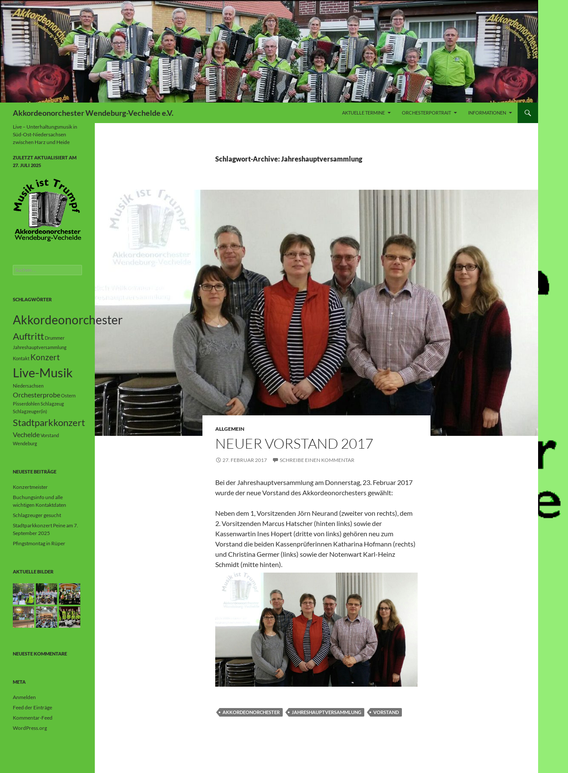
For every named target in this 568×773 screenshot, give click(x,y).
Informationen (487, 112)
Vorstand (386, 712)
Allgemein (229, 429)
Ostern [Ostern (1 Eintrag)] (68, 395)
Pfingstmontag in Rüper (39, 543)
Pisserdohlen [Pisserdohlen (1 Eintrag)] (26, 403)
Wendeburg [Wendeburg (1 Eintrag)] (25, 443)
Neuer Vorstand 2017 (294, 443)
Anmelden (24, 697)
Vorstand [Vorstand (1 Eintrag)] (50, 435)
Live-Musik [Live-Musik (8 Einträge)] (43, 372)
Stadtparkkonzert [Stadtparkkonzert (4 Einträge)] (49, 422)
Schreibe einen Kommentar (317, 460)
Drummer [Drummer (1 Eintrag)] (54, 338)
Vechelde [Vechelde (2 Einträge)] (26, 434)
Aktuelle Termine (363, 112)
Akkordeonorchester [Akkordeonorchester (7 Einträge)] (68, 319)
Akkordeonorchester (251, 712)
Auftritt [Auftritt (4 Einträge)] (28, 336)
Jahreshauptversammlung (326, 712)
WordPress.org (30, 728)
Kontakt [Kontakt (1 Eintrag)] (21, 358)
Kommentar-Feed (33, 717)
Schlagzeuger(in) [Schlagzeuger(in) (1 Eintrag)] (30, 411)
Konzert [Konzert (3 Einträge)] (45, 357)
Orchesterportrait (426, 112)
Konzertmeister (30, 487)
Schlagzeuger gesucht (37, 515)
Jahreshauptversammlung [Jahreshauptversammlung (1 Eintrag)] (40, 347)
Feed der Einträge (32, 707)
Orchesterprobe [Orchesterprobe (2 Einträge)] (36, 395)
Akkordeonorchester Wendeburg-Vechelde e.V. (93, 113)
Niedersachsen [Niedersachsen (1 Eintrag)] (28, 385)
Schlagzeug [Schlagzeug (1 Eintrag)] (52, 403)
